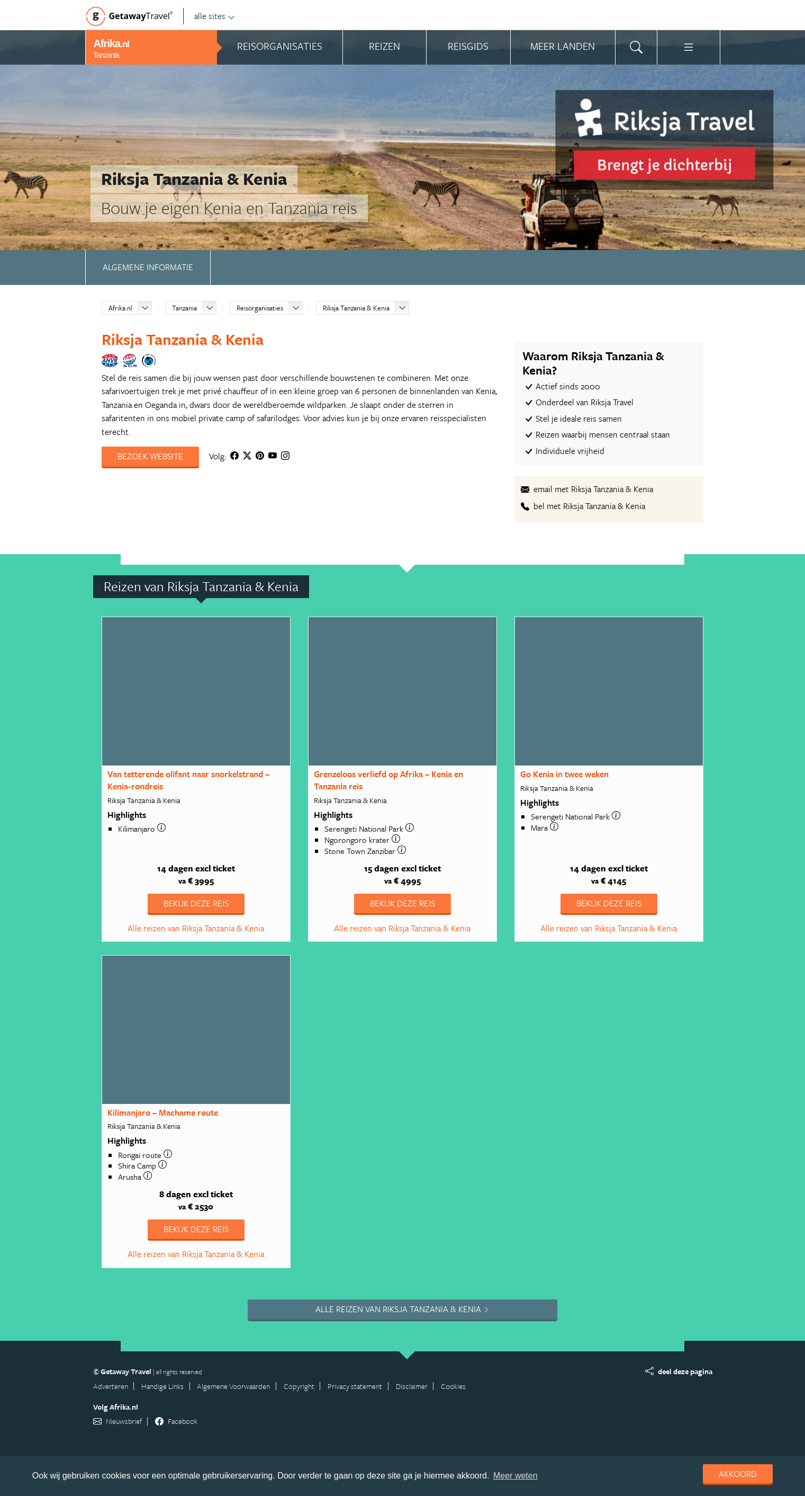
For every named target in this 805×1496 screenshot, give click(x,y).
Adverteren (110, 1386)
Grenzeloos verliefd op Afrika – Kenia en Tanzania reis (388, 780)
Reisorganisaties (260, 307)
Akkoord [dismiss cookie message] (738, 1473)
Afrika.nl (120, 307)
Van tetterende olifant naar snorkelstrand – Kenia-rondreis (188, 780)
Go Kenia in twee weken (564, 774)
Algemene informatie (148, 267)
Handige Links (162, 1386)
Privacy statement (355, 1386)
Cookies (453, 1386)
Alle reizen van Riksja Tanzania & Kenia (196, 928)
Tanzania (184, 307)
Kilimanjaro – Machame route (162, 1112)
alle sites (214, 16)
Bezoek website (150, 456)
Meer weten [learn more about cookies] (515, 1475)
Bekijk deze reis (196, 903)
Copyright (299, 1386)
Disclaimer (412, 1386)
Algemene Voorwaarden (233, 1386)
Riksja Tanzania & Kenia (356, 307)
